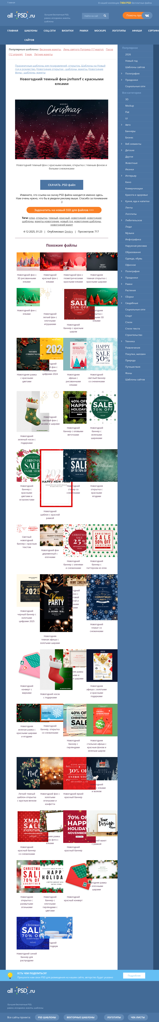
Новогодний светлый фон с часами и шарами (50, 420)
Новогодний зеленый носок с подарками (27, 439)
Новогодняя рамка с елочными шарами (97, 886)
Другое (129, 156)
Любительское (133, 220)
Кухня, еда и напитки (137, 201)
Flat (127, 112)
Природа (130, 360)
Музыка (129, 233)
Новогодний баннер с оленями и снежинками (73, 564)
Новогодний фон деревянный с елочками (50, 554)
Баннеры (130, 131)
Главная (11, 2)
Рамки (84, 30)
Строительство (133, 334)
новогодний (78, 218)
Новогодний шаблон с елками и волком (96, 788)
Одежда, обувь (133, 258)
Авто (128, 124)
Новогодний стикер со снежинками (73, 489)
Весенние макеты (50, 49)
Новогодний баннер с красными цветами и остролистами (26, 492)
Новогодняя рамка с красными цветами (27, 378)
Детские (129, 150)
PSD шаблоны (47, 1017)
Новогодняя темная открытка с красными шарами (96, 278)
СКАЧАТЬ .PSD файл (61, 185)
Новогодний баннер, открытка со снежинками (50, 729)
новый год (66, 221)
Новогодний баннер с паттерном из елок (96, 564)
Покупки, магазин (135, 354)
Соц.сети (50, 30)
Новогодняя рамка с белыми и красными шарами (73, 675)
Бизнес (129, 137)
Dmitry (69, 231)
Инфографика (133, 239)
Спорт (128, 315)
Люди (128, 226)
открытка (41, 218)
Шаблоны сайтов (135, 67)
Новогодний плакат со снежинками (96, 628)
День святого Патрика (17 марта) (83, 49)
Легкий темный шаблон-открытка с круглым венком (26, 797)
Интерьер (130, 175)
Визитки (67, 30)
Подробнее (134, 975)
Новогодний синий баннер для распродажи (27, 957)
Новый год (131, 60)
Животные (131, 162)
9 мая (28, 54)
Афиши (137, 30)
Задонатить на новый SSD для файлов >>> (64, 210)
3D (126, 99)
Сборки (129, 296)
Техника (130, 341)
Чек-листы (138, 1017)
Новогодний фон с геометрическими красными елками (73, 278)
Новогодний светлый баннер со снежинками (96, 378)
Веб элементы (133, 143)
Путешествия (132, 366)
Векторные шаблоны (81, 1017)
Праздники (131, 79)
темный (53, 218)
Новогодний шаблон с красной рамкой (50, 515)
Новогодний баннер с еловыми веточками (73, 431)
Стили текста (132, 328)
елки (32, 218)
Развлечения (132, 347)
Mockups (100, 30)
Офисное (130, 264)
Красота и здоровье (136, 194)
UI (126, 118)
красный (64, 218)
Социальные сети (135, 86)
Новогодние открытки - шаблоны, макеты (61, 69)
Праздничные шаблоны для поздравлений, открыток (47, 65)
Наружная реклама (136, 245)
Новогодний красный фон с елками (50, 278)
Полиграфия (132, 73)
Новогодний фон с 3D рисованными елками (26, 278)
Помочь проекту (137, 15)
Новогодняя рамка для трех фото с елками (50, 840)
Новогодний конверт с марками (26, 689)
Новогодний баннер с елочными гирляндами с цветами (50, 903)
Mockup (129, 105)
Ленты (129, 207)
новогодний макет (61, 224)
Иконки (129, 169)
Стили (128, 322)
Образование (133, 252)
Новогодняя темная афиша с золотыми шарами (50, 639)
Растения (130, 290)
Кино (128, 182)
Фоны (128, 373)
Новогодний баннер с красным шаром (73, 328)
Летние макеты (43, 54)
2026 (128, 54)
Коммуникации (134, 188)
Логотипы (119, 30)
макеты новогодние (47, 221)
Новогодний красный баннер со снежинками (27, 850)
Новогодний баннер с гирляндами (73, 744)
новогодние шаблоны (87, 221)
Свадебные (131, 303)
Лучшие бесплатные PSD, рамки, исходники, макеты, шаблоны (57, 18)
